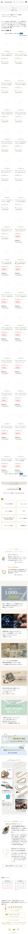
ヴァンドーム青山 (9, 525)
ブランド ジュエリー (7, 16)
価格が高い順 (16, 33)
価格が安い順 (11, 33)
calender (14, 888)
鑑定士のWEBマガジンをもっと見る (14, 865)
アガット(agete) (8, 511)
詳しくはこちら (18, 562)
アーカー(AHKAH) (8, 503)
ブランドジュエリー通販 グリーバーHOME (11, 14)
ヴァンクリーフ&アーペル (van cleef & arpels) (8, 518)
